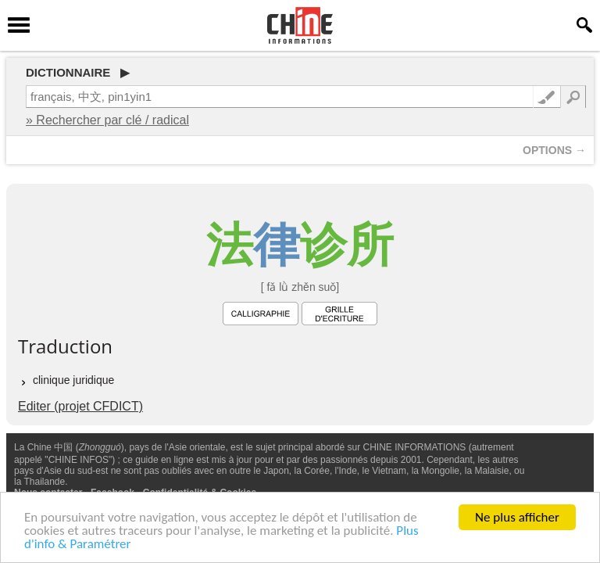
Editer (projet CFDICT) (80, 406)
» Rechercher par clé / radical (107, 120)
